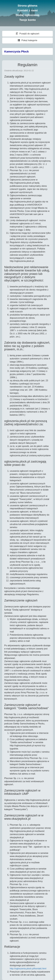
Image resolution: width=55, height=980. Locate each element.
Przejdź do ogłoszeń (27, 33)
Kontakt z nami (27, 10)
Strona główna (27, 5)
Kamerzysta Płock (16, 51)
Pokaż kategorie (27, 40)
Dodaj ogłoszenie (27, 15)
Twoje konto (27, 19)
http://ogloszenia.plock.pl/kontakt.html (28, 968)
